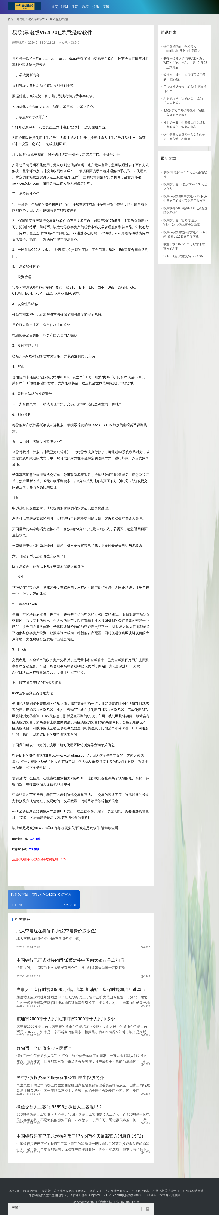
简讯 (107, 7)
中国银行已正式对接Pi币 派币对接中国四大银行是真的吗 (70, 961)
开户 (41, 117)
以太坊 (58, 227)
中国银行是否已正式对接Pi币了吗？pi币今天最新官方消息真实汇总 (80, 1142)
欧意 (22, 117)
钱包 (121, 778)
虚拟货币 (43, 356)
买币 (21, 367)
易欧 (15, 59)
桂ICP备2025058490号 (123, 1202)
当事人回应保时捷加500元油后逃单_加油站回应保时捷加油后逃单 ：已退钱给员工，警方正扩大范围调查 (81, 991)
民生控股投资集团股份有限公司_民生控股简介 (60, 1082)
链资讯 (63, 42)
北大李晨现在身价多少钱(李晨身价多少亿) (56, 931)
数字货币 (87, 59)
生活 (76, 7)
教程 (86, 7)
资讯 (42, 65)
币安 (32, 556)
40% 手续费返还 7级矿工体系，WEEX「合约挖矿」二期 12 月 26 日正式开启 (185, 63)
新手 (27, 859)
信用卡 (24, 377)
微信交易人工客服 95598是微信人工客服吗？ (59, 1112)
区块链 (27, 65)
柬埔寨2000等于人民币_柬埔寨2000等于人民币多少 (65, 1021)
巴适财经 (18, 42)
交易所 (55, 556)
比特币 (31, 227)
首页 (55, 7)
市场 (94, 227)
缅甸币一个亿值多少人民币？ (44, 1052)
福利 (15, 85)
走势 (37, 96)
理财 (65, 7)
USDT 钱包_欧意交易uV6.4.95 (183, 256)
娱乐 (96, 7)
